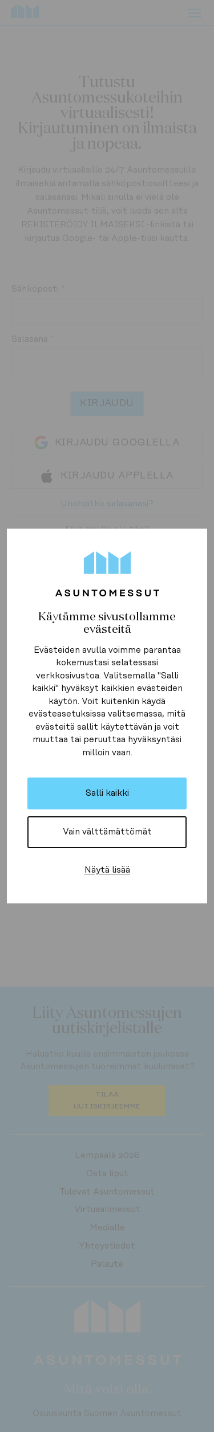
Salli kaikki (107, 793)
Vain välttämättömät (107, 832)
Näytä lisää (107, 870)
